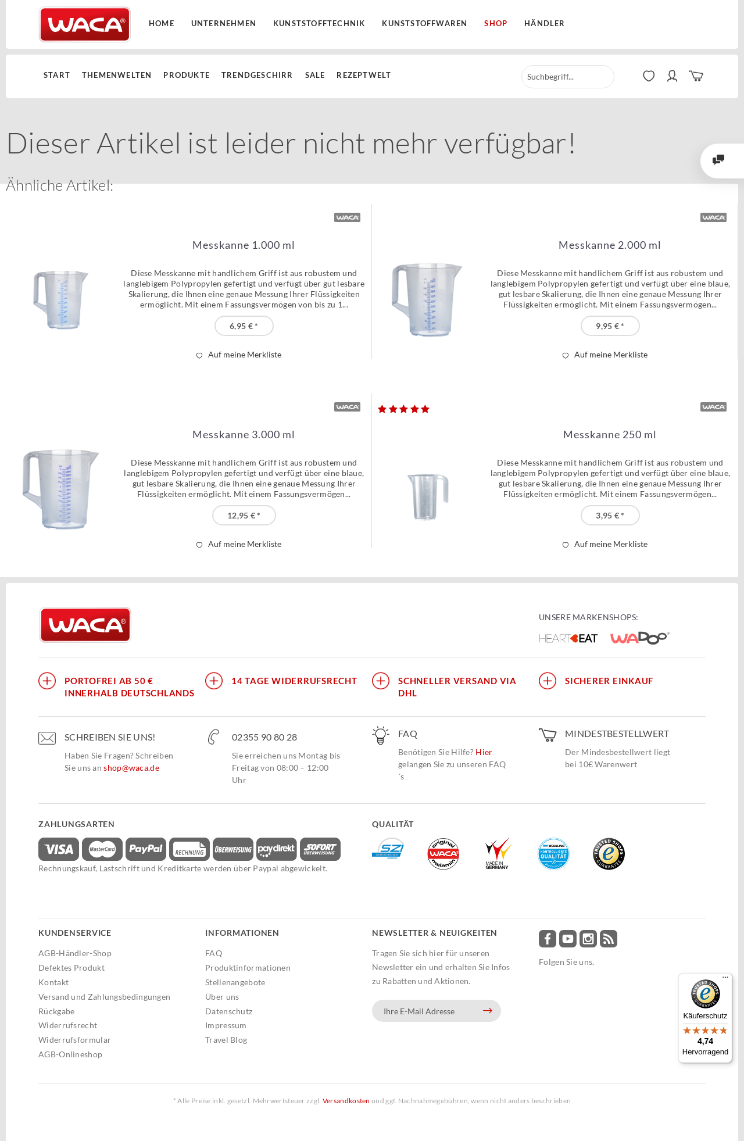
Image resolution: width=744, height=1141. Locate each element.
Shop (495, 23)
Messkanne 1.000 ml (243, 245)
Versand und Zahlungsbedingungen (104, 996)
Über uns (222, 996)
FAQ (213, 953)
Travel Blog (226, 1040)
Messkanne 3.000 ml (243, 434)
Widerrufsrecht (67, 1025)
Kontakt (53, 982)
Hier (483, 752)
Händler (544, 23)
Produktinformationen (248, 967)
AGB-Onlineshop (70, 1054)
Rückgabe (56, 1011)
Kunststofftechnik (319, 23)
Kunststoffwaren (424, 23)
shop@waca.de (131, 767)
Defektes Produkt (71, 967)
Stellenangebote (235, 982)
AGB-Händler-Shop (75, 953)
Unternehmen (223, 23)
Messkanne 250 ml (610, 434)
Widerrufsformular (74, 1040)
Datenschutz (228, 1011)
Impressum (226, 1025)
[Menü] (725, 980)
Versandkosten (346, 1100)
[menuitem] (60, 76)
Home (161, 23)
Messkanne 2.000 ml (610, 245)
